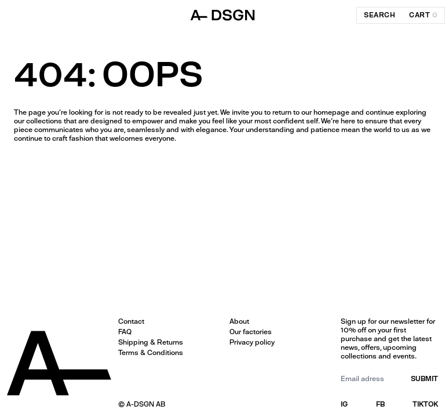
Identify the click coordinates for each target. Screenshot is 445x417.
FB (380, 404)
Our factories (250, 332)
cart (423, 15)
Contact (131, 321)
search (379, 15)
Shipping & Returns (150, 342)
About (239, 321)
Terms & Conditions (150, 353)
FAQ (125, 332)
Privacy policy (252, 342)
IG (344, 404)
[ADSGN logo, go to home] (222, 15)
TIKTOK (425, 404)
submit (424, 379)
